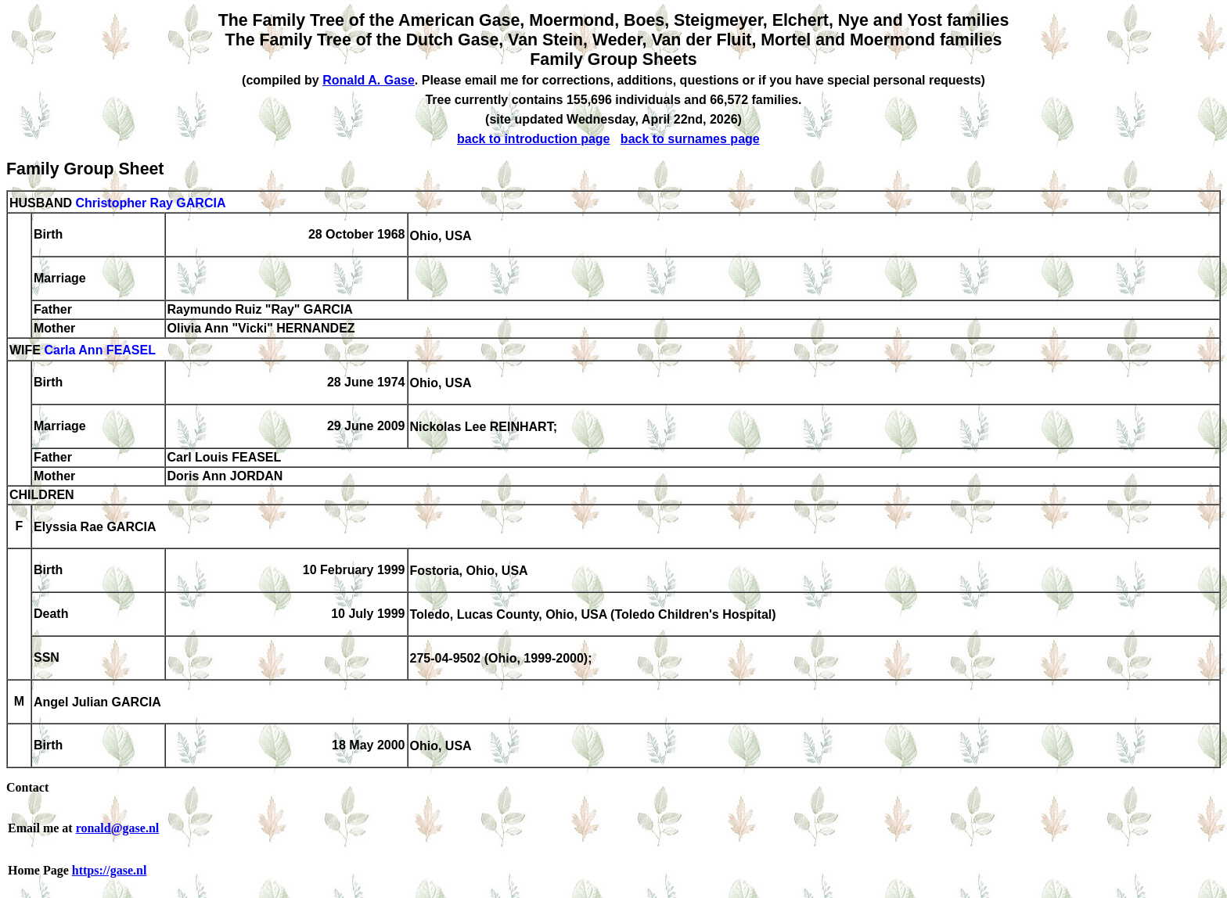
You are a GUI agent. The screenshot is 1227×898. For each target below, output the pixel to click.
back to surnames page (690, 138)
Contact (27, 787)
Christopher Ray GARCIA (150, 203)
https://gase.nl (109, 870)
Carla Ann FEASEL (100, 350)
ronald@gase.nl (118, 828)
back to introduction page (533, 138)
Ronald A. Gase (368, 80)
